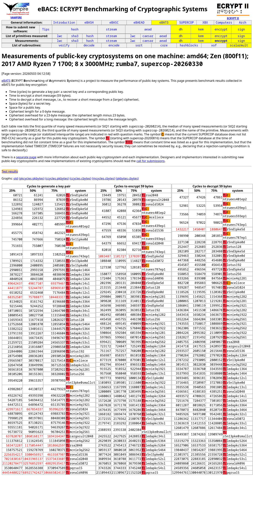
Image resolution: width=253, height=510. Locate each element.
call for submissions (151, 161)
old (15, 178)
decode (89, 45)
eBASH (89, 22)
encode (113, 45)
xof (214, 45)
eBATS (163, 22)
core (164, 45)
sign (241, 29)
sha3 (74, 36)
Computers (224, 22)
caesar (147, 36)
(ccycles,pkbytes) (57, 178)
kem (201, 29)
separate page (26, 157)
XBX (205, 22)
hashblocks (189, 45)
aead (148, 29)
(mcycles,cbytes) (103, 178)
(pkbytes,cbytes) (127, 178)
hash (74, 29)
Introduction (64, 22)
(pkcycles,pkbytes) (31, 178)
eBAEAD (139, 22)
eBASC (114, 22)
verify (64, 45)
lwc (59, 36)
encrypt (221, 29)
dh (181, 29)
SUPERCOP (186, 22)
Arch (242, 22)
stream (111, 29)
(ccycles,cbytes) (80, 178)
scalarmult (239, 45)
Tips (45, 29)
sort (139, 45)
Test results (10, 171)
